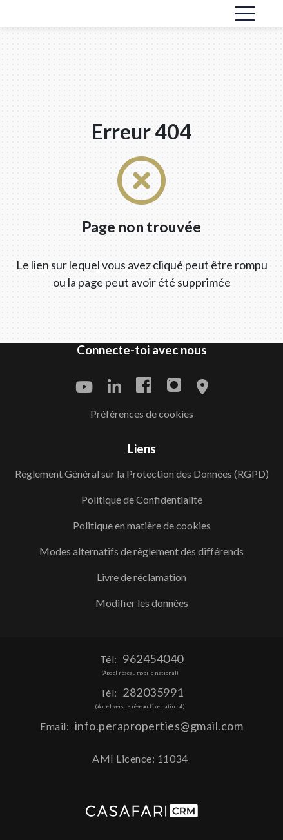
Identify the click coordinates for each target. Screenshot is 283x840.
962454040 (153, 658)
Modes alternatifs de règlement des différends (141, 551)
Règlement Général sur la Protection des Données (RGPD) (142, 473)
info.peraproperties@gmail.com (159, 726)
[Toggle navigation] (245, 13)
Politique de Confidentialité (141, 499)
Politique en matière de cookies (142, 525)
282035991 (153, 692)
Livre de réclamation (141, 577)
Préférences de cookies (141, 413)
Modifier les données (141, 603)
